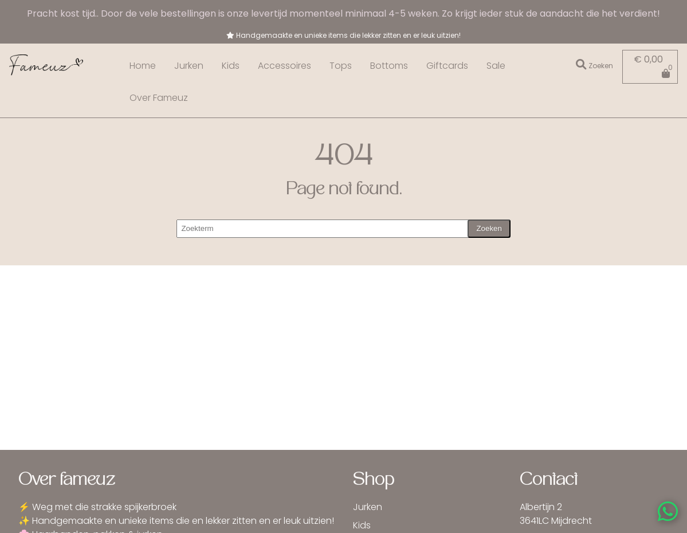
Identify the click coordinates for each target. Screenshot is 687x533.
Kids (231, 65)
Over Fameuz (158, 97)
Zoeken (488, 228)
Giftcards (447, 65)
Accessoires (284, 65)
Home (142, 65)
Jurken (188, 65)
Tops (340, 65)
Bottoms (389, 65)
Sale (495, 65)
